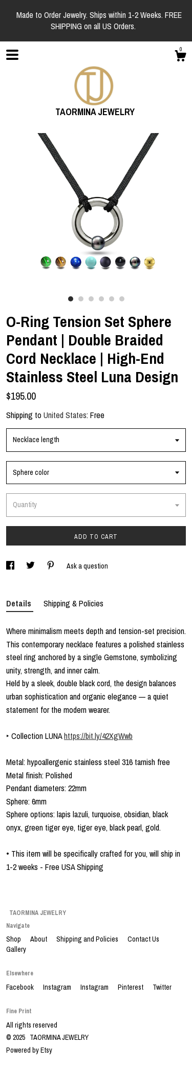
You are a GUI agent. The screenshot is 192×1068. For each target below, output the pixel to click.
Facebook (20, 987)
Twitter (162, 987)
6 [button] (121, 298)
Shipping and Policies (88, 939)
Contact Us (143, 939)
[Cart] (180, 57)
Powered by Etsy (29, 1050)
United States (65, 415)
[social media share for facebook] (11, 566)
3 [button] (91, 298)
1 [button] (70, 298)
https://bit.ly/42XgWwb (98, 736)
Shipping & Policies (73, 603)
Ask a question (87, 566)
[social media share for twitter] (31, 566)
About (39, 939)
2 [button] (80, 298)
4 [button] (101, 298)
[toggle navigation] (12, 55)
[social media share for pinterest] (51, 566)
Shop (14, 939)
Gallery (16, 949)
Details (19, 603)
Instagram (58, 987)
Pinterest (131, 987)
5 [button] (111, 298)
